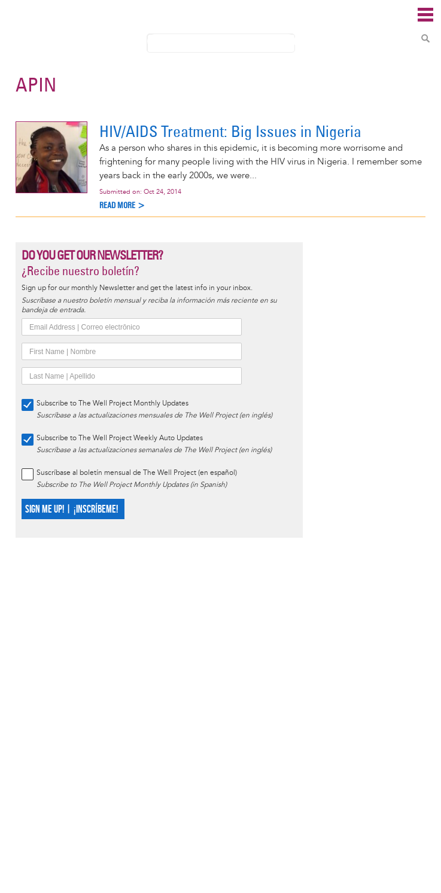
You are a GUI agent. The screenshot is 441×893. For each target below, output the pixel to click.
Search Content (425, 38)
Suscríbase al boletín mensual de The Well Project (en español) (137, 472)
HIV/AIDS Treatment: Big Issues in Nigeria (230, 131)
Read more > (122, 205)
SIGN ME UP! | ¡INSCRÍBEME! (71, 509)
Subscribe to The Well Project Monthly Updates (112, 403)
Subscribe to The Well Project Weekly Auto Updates (120, 438)
